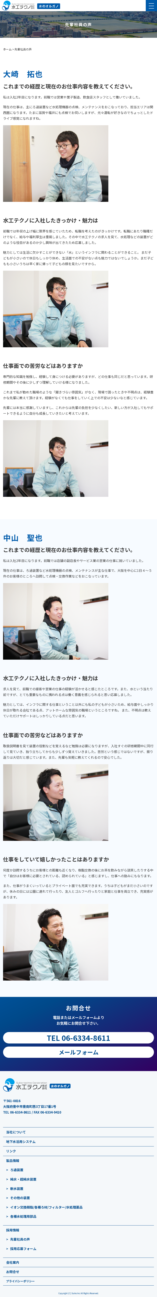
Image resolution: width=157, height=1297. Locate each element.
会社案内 (12, 1262)
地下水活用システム (21, 1141)
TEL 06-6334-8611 (78, 1037)
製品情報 (12, 1160)
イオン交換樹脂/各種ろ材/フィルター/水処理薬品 (46, 1207)
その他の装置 (20, 1197)
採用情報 (12, 1230)
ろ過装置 (16, 1169)
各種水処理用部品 (23, 1216)
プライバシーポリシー (20, 1281)
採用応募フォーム (23, 1248)
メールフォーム (79, 1052)
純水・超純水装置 (23, 1179)
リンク (11, 1150)
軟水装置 (16, 1188)
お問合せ (12, 1271)
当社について (16, 1131)
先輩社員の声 (20, 1239)
